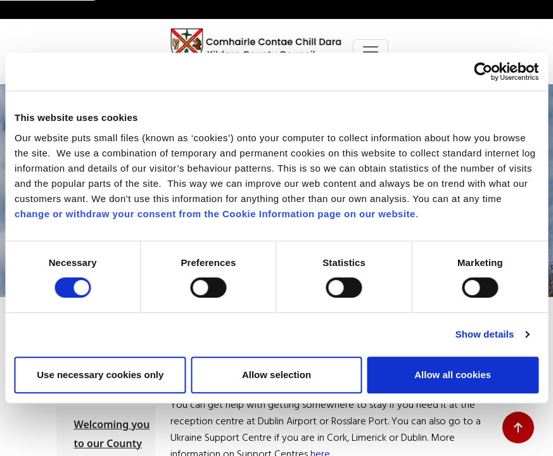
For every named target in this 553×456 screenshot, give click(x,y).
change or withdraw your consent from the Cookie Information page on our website (215, 213)
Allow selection (276, 374)
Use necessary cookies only (100, 374)
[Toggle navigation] (370, 52)
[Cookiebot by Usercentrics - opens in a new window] (483, 71)
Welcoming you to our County (112, 433)
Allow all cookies (452, 374)
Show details (484, 334)
